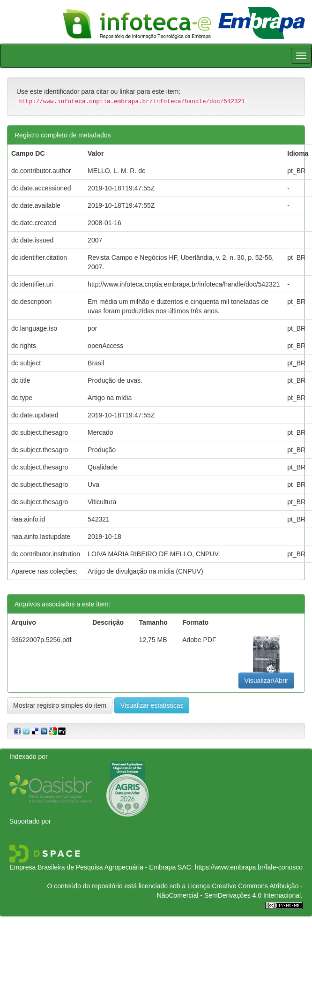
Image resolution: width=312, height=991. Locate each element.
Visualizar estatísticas (151, 705)
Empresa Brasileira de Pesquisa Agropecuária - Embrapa (92, 867)
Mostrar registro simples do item (59, 705)
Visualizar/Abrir (267, 680)
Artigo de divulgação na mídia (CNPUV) (145, 571)
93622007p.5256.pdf (41, 639)
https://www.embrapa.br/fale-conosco (249, 867)
